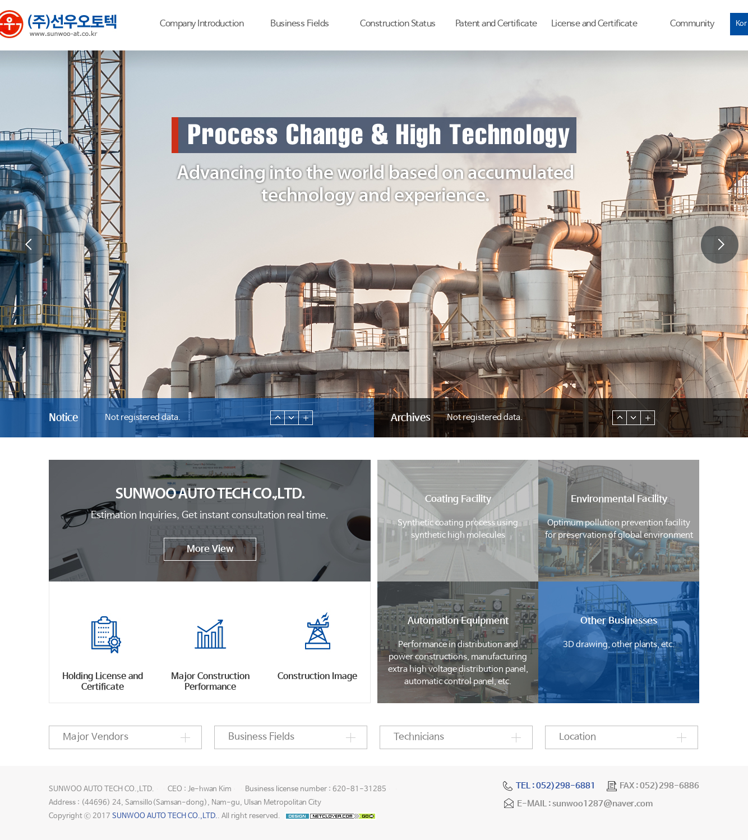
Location (577, 737)
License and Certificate (594, 24)
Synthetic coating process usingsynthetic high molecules (457, 516)
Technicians (419, 737)
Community (692, 24)
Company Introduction (201, 24)
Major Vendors (95, 737)
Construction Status (398, 24)
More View (210, 549)
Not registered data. (143, 417)
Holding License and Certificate (102, 682)
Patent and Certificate (496, 24)
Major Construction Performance (210, 682)
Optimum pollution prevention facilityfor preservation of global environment (618, 516)
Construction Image (317, 676)
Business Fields (299, 24)
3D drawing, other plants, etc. (618, 632)
